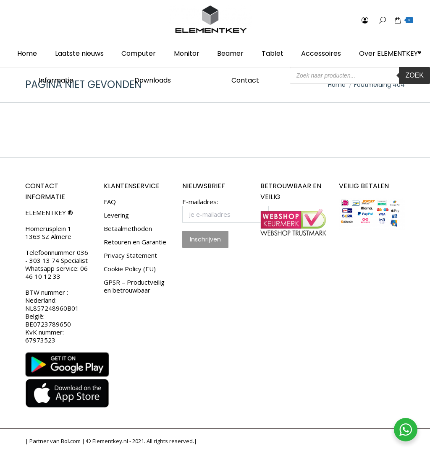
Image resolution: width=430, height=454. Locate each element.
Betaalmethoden (128, 229)
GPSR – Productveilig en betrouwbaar (134, 286)
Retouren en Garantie (135, 242)
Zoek (414, 75)
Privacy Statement (130, 255)
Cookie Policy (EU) (130, 269)
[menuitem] (27, 54)
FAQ (110, 202)
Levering (116, 215)
